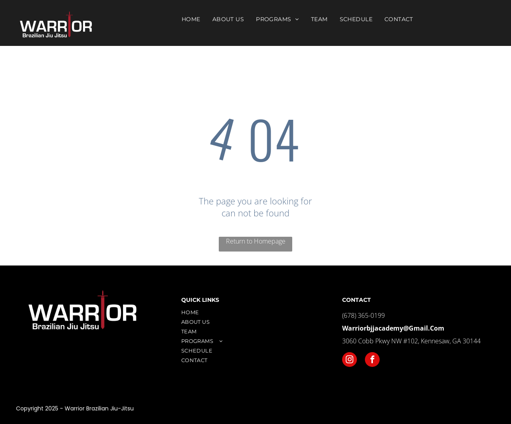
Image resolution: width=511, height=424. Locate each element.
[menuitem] (191, 19)
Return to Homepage (255, 241)
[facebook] (372, 360)
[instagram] (349, 360)
